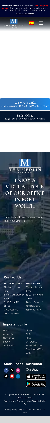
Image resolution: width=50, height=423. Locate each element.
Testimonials (9, 345)
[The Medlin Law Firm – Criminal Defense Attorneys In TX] (14, 19)
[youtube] (12, 376)
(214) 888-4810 (33, 309)
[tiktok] (6, 376)
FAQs (28, 334)
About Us (8, 334)
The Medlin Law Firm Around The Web (34, 349)
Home (6, 330)
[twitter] (12, 370)
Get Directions (11, 309)
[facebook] (6, 370)
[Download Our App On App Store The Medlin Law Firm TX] (36, 375)
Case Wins (8, 338)
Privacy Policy (11, 409)
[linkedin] (18, 376)
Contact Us (31, 341)
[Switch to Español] (31, 23)
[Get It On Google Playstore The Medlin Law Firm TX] (36, 382)
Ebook (6, 341)
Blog (28, 338)
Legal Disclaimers (27, 409)
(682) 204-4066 (11, 313)
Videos (29, 330)
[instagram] (18, 370)
